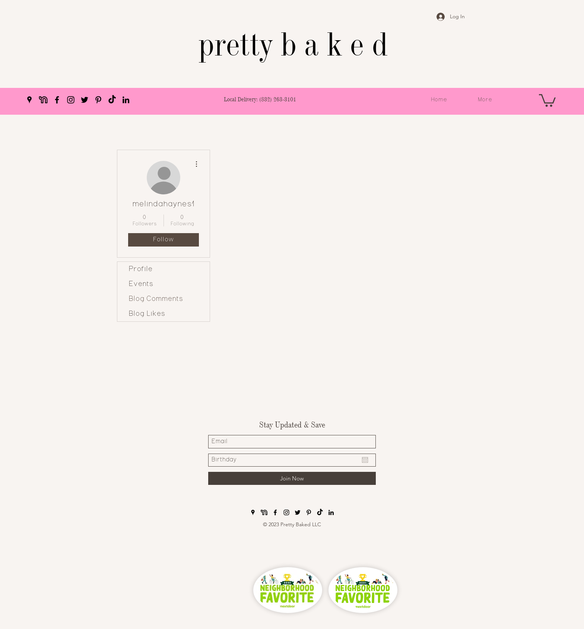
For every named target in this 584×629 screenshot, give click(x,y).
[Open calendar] (365, 460)
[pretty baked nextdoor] (43, 100)
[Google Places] (29, 100)
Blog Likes (146, 314)
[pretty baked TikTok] (112, 100)
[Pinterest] (98, 100)
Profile (140, 269)
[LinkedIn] (126, 100)
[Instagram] (71, 100)
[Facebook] (57, 100)
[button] (547, 100)
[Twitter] (84, 100)
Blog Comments (155, 299)
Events (140, 284)
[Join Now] (292, 478)
